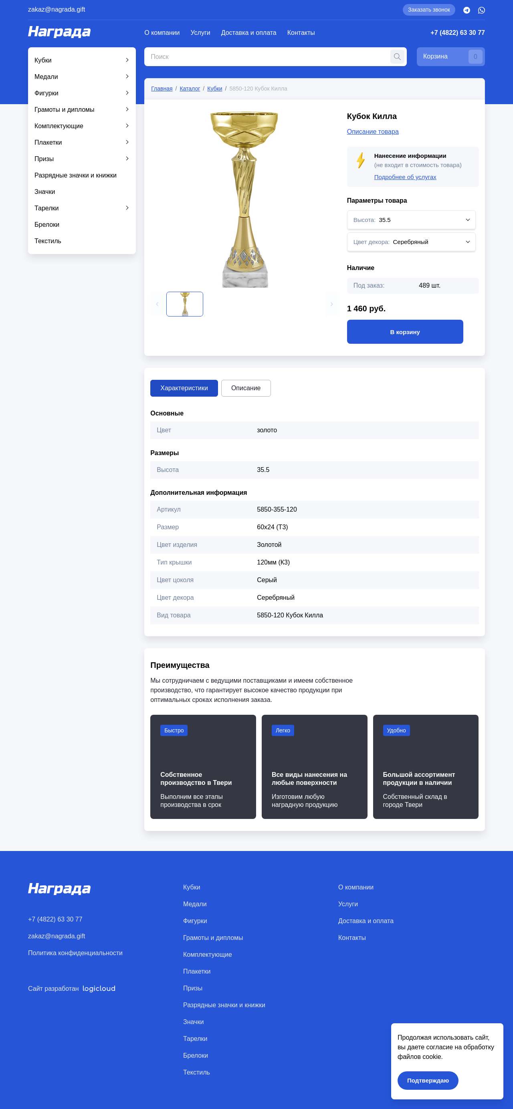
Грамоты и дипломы (64, 109)
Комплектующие (58, 126)
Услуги (200, 32)
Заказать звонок (429, 9)
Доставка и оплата (249, 32)
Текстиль (47, 241)
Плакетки (48, 142)
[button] (157, 304)
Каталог (190, 88)
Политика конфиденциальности (75, 953)
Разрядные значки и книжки (75, 175)
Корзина (453, 57)
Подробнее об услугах (405, 176)
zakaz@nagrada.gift (56, 9)
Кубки (43, 60)
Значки (44, 191)
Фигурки (46, 93)
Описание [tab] (246, 388)
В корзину (405, 332)
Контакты (301, 32)
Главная (161, 88)
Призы (44, 158)
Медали (46, 76)
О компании (162, 32)
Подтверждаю (428, 1080)
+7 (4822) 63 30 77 (457, 32)
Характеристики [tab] (184, 388)
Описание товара (373, 131)
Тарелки (46, 208)
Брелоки (46, 224)
